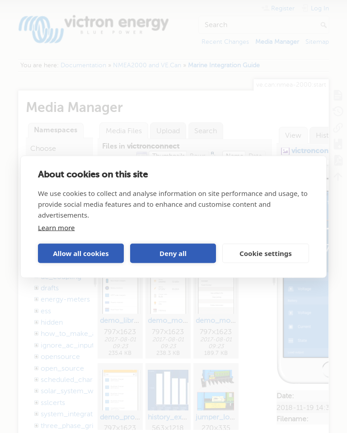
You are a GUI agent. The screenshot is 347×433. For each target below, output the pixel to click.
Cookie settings (265, 253)
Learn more (56, 227)
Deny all (173, 253)
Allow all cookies (81, 253)
